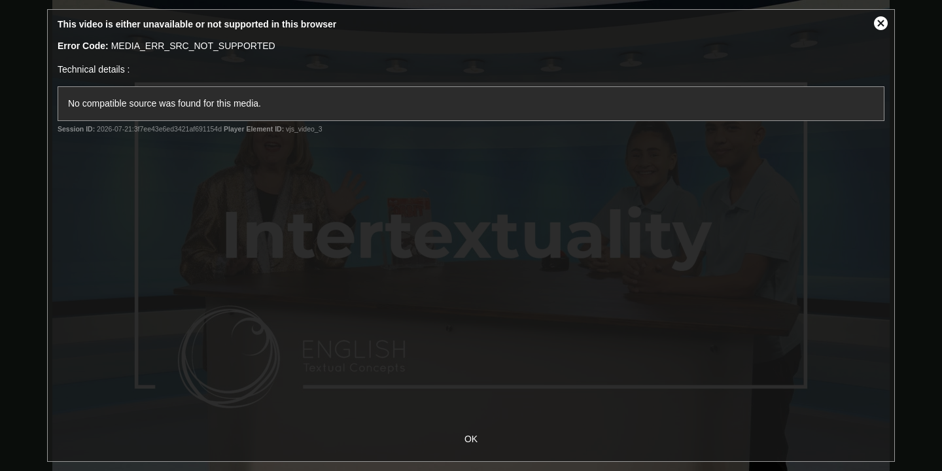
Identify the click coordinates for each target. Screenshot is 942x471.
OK (471, 439)
